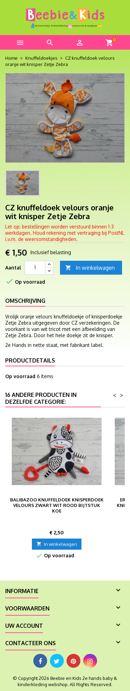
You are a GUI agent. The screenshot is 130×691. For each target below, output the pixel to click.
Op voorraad (20, 376)
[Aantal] (35, 268)
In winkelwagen (90, 268)
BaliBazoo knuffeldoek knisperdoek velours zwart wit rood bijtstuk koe (57, 505)
